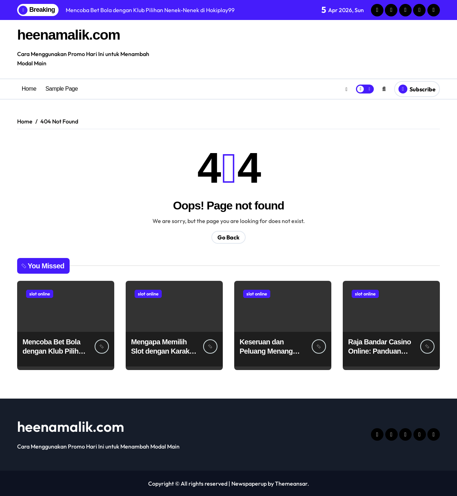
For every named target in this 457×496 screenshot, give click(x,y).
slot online (39, 293)
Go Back (228, 237)
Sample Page (61, 89)
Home (29, 89)
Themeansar (291, 483)
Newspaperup (249, 483)
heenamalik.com (69, 34)
